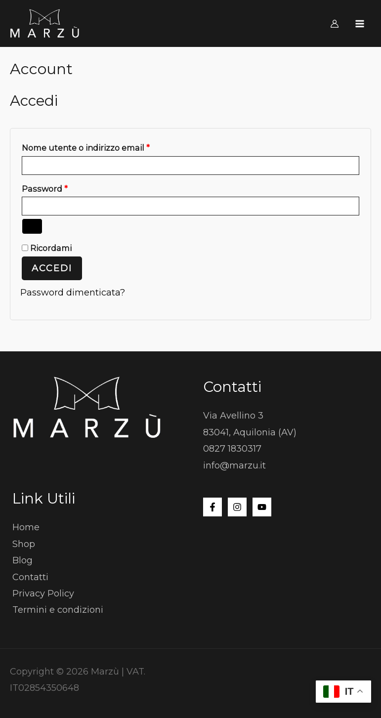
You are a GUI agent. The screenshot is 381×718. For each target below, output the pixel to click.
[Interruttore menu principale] (360, 23)
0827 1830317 (232, 448)
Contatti (30, 577)
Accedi (52, 268)
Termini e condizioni (57, 609)
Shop (23, 544)
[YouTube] (262, 507)
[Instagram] (237, 507)
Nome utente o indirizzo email (104, 146)
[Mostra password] (32, 226)
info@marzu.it (234, 465)
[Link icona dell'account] (334, 23)
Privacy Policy (43, 593)
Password (63, 187)
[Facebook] (212, 507)
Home (26, 527)
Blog (22, 560)
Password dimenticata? (72, 292)
